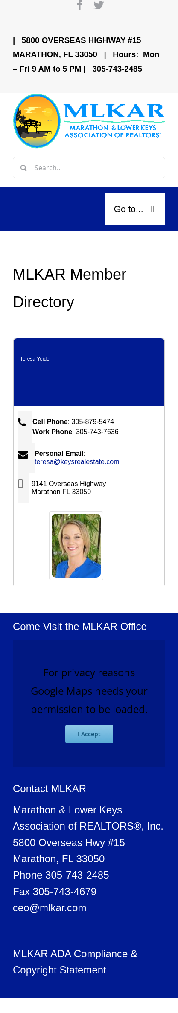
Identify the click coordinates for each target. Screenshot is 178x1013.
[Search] (23, 167)
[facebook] (80, 5)
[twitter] (98, 5)
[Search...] (89, 167)
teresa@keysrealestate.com (77, 461)
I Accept (89, 734)
